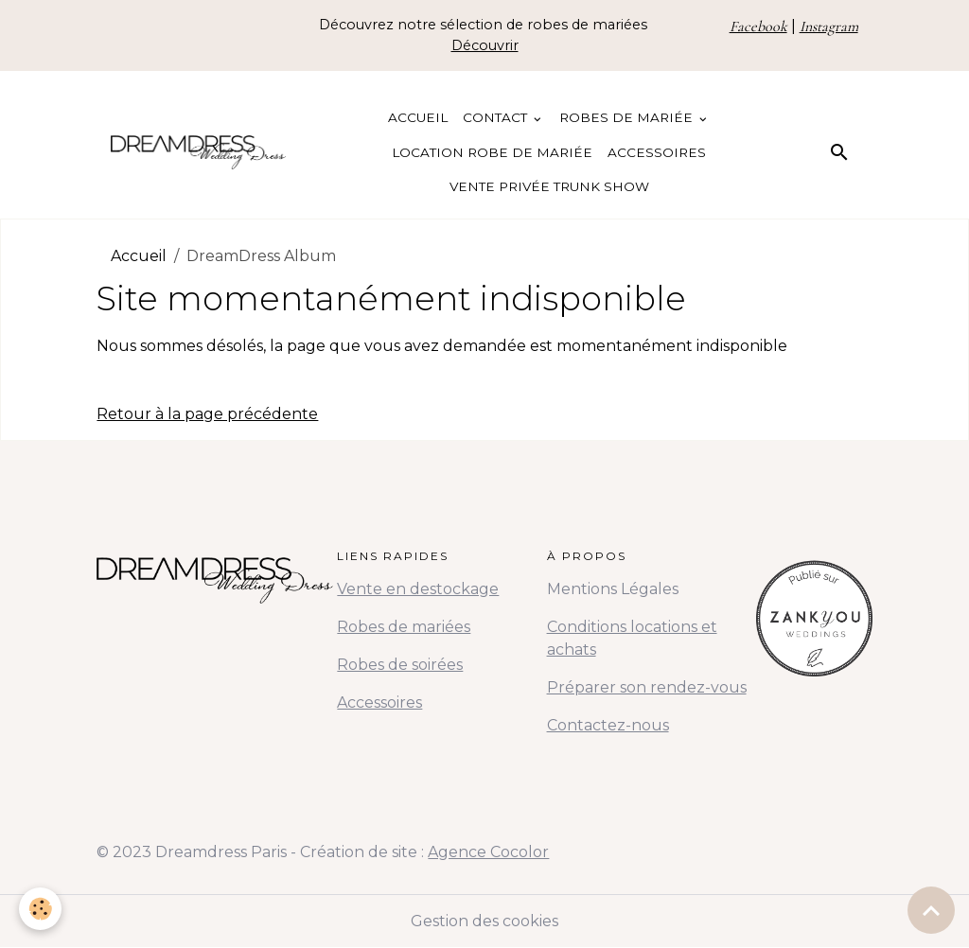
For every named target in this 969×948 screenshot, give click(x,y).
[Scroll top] (931, 910)
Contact (497, 117)
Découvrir (485, 45)
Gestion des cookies (484, 921)
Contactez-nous (608, 725)
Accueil (418, 117)
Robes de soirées (400, 665)
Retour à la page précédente (207, 414)
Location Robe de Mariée (492, 152)
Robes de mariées (403, 627)
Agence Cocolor (488, 852)
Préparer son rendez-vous (647, 687)
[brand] (198, 152)
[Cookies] (40, 908)
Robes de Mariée (627, 117)
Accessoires (657, 152)
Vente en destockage (418, 589)
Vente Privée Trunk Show (549, 186)
